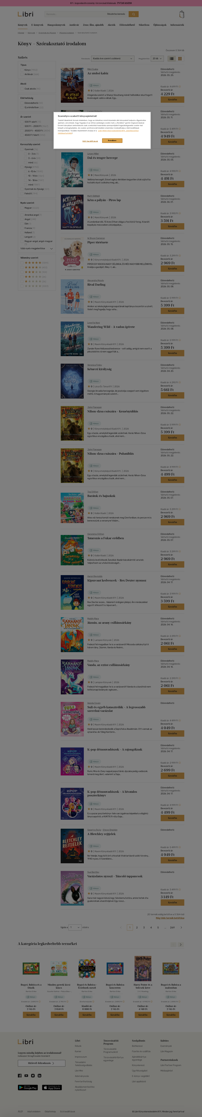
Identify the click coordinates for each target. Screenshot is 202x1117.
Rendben (112, 140)
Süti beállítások (90, 141)
